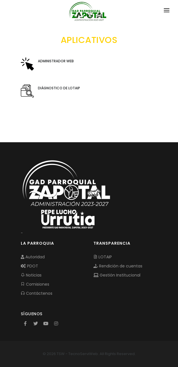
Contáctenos (36, 293)
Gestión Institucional (116, 275)
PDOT (29, 266)
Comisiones (35, 284)
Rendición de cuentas (117, 266)
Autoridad (33, 257)
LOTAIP (102, 257)
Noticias (31, 275)
